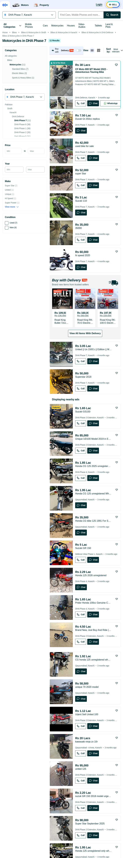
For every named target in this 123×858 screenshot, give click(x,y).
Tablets (98, 25)
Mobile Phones (29, 25)
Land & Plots (109, 25)
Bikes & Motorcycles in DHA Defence (97, 74)
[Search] (112, 14)
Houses (71, 25)
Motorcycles (57, 25)
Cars (45, 25)
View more (12, 248)
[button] (66, 92)
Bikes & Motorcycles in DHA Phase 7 (18, 77)
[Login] (99, 4)
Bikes (14, 74)
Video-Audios (81, 25)
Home (5, 74)
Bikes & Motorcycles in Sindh (33, 74)
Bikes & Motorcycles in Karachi (63, 74)
